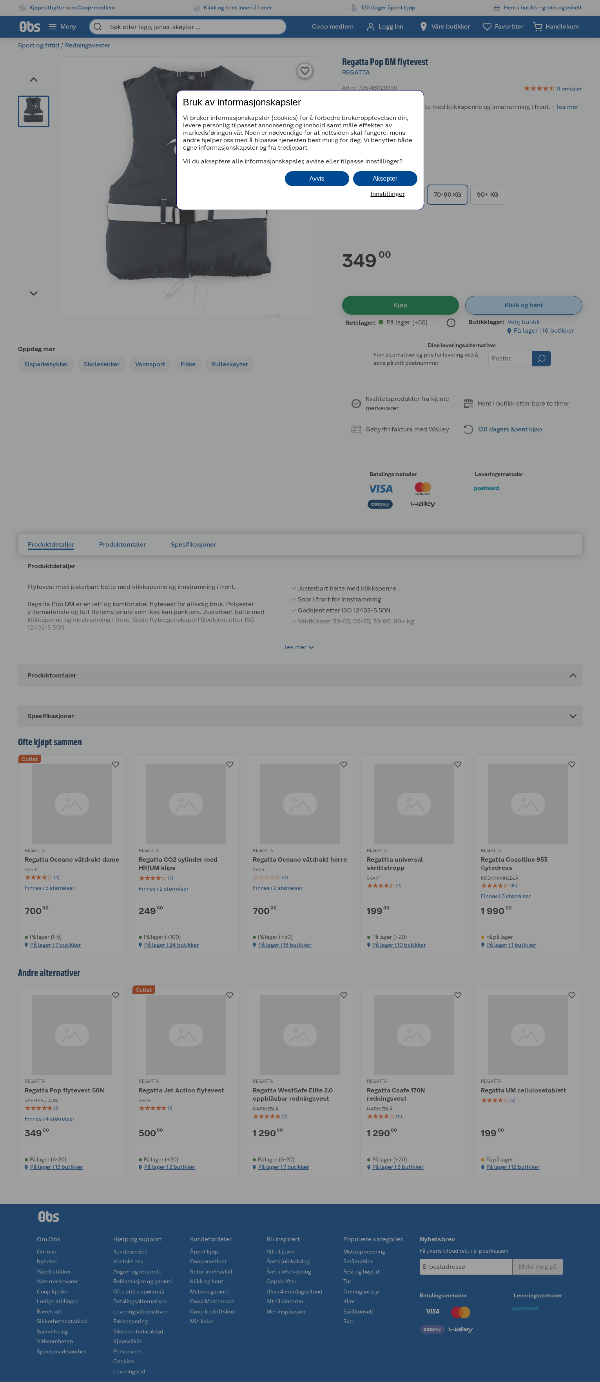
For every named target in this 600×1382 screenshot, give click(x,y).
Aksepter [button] (385, 178)
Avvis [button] (317, 178)
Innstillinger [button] (388, 193)
